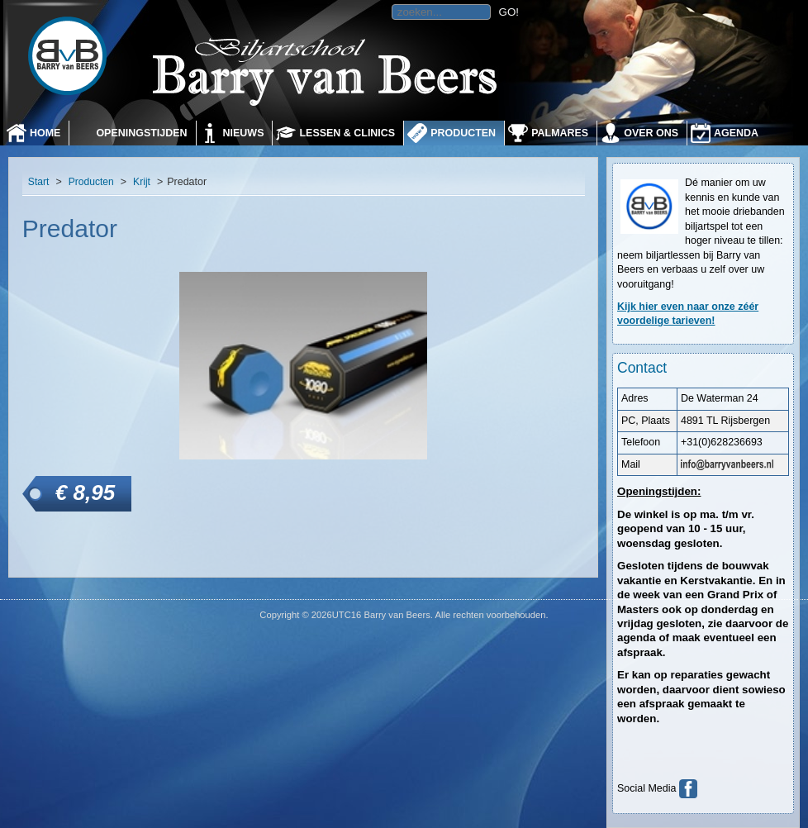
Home (45, 133)
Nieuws (243, 133)
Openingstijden (141, 133)
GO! (509, 12)
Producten (463, 133)
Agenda (736, 133)
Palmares (559, 133)
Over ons (651, 133)
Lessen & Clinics (347, 133)
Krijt (141, 182)
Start (39, 182)
